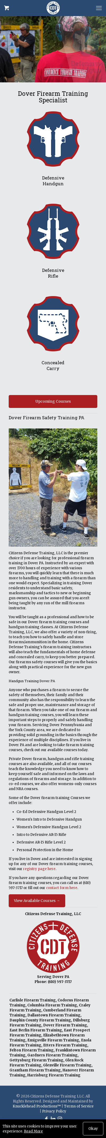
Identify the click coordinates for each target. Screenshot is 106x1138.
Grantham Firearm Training (35, 1070)
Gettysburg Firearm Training (36, 1060)
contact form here (61, 888)
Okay (93, 1128)
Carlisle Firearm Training (32, 1000)
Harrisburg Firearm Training (53, 1075)
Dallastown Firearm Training (53, 1015)
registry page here (39, 869)
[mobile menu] (98, 7)
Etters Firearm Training (65, 1045)
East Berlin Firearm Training (35, 1030)
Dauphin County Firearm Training (40, 1020)
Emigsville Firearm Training (53, 1040)
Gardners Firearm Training (52, 1055)
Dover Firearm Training (65, 1025)
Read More (33, 1131)
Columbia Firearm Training (52, 1005)
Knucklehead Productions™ (37, 1106)
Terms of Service (79, 1106)
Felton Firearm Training (31, 1050)
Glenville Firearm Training (67, 1065)
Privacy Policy (54, 1111)
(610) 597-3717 (60, 982)
